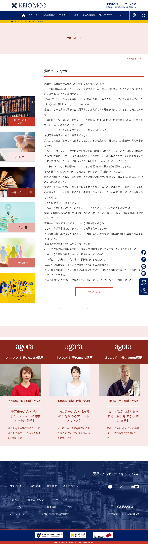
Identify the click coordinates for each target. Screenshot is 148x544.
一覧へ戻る (94, 291)
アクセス (13, 500)
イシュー (121, 15)
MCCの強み (49, 15)
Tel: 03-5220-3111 (125, 507)
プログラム (64, 15)
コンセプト (34, 15)
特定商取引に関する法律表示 (54, 514)
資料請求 (143, 282)
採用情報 (51, 507)
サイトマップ (62, 500)
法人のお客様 (89, 15)
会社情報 (67, 507)
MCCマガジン (106, 15)
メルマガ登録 (70, 486)
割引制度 (52, 486)
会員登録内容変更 (35, 500)
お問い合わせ (143, 291)
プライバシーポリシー (20, 514)
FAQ (18, 507)
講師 (76, 15)
